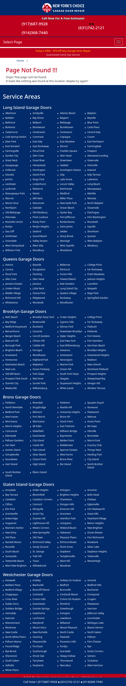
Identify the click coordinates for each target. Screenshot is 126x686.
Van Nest (10, 445)
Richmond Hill (13, 298)
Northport (10, 207)
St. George (38, 551)
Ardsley (37, 580)
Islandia (9, 174)
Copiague (65, 136)
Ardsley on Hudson (70, 580)
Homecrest (11, 359)
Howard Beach (68, 279)
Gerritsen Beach (96, 345)
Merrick (9, 198)
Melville (91, 193)
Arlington (65, 490)
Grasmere (65, 513)
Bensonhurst (12, 331)
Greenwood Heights (98, 355)
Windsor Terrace (96, 388)
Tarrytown (38, 660)
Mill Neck (38, 198)
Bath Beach (11, 317)
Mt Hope (92, 426)
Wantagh (65, 241)
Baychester (66, 435)
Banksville (38, 585)
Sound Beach (40, 236)
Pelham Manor (13, 641)
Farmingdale (94, 146)
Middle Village (13, 293)
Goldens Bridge (13, 608)
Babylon (91, 113)
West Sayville (67, 245)
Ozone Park (39, 293)
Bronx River (66, 459)
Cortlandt (38, 594)
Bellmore (10, 122)
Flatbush (92, 326)
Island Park (39, 174)
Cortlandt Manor (69, 594)
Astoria (9, 264)
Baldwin (9, 117)
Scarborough (40, 651)
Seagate (64, 378)
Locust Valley (67, 184)
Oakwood (65, 532)
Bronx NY (65, 416)
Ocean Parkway (41, 369)
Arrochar (92, 490)
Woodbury (38, 250)
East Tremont (67, 426)
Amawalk (10, 580)
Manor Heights (95, 523)
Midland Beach (68, 527)
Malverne (38, 188)
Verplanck (38, 665)
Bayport (64, 117)
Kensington (66, 359)
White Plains (12, 670)
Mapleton (38, 364)
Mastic (36, 193)
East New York (68, 340)
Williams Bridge (68, 431)
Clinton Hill (39, 340)
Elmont (64, 146)
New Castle (11, 632)
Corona (9, 269)
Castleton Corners (42, 499)
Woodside (38, 302)
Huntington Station (71, 170)
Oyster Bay (66, 212)
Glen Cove (38, 155)
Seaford (37, 231)
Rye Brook (10, 651)
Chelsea (91, 499)
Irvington (65, 613)
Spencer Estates (68, 450)
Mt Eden (37, 426)
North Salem (94, 632)
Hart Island (11, 464)
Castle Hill (38, 445)
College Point (94, 264)
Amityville (38, 113)
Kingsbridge (39, 407)
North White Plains (15, 637)
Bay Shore (38, 117)
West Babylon (94, 241)
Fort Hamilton (95, 340)
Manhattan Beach (15, 364)
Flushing (37, 274)
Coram (91, 136)
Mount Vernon (95, 627)
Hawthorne (39, 613)
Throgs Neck (94, 450)
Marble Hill (66, 407)
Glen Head (65, 155)
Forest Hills (66, 274)
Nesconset (38, 203)
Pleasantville (39, 641)
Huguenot (10, 523)
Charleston (66, 499)
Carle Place (93, 127)
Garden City (11, 155)
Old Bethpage (13, 212)
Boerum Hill (11, 340)
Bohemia (10, 127)
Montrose (10, 627)
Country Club (94, 445)
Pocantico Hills (68, 641)
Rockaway (65, 298)
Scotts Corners (95, 651)
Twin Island (39, 450)
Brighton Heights (69, 494)
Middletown (66, 445)
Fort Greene (93, 336)
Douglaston (39, 269)
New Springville (41, 532)
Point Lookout (40, 217)
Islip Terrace (94, 174)
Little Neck (38, 288)
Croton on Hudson (70, 599)
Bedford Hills (94, 585)
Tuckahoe (92, 660)
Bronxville (65, 589)
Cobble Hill (39, 345)
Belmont (37, 412)
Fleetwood (93, 412)
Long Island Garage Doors (27, 107)
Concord (37, 504)
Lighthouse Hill (41, 523)
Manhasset (66, 188)
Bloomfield (39, 494)
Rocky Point (39, 222)
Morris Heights (13, 426)
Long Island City (69, 288)
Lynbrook (10, 188)
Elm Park (10, 509)
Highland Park (40, 359)
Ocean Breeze (95, 532)
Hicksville (92, 165)
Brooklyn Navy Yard (43, 317)
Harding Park (94, 454)
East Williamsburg (70, 345)
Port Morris (39, 416)
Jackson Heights (96, 279)
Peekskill (65, 637)
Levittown (10, 184)
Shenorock (11, 656)
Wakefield (38, 431)
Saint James (66, 226)
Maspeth (92, 288)
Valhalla (9, 665)
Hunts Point (66, 421)
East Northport (95, 141)
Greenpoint (66, 355)
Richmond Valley (42, 542)
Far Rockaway (94, 269)
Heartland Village (96, 518)
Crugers (91, 599)
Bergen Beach (13, 336)
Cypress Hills (67, 322)
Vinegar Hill (93, 383)
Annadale (10, 490)
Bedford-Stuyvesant (16, 326)
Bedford (64, 585)
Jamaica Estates (13, 283)
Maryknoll (38, 622)
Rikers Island (40, 472)
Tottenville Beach (14, 561)
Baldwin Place (13, 585)
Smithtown (11, 236)
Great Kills (92, 513)
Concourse (11, 431)
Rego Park (92, 293)
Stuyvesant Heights (70, 383)
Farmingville (12, 151)
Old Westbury (40, 212)
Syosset (91, 236)
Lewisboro (65, 618)
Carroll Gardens (41, 336)
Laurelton (92, 283)
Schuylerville (12, 454)
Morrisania (11, 421)
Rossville (10, 546)
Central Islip (93, 132)
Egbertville (93, 504)
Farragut (37, 350)
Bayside (37, 264)
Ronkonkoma (67, 222)
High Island (39, 464)
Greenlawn (66, 160)
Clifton (9, 504)
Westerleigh (93, 561)
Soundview (11, 459)
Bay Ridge (10, 322)
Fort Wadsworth (96, 509)
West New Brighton (16, 565)
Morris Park (93, 440)
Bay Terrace (11, 494)
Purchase (38, 646)
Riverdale (38, 402)
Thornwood (66, 660)
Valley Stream (40, 241)
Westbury (92, 245)
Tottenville (93, 556)
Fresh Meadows (96, 274)
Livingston (65, 523)
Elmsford (65, 603)
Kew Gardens (67, 283)
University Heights (70, 412)
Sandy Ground (40, 546)
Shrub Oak (38, 656)
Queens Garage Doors (23, 259)
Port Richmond (95, 537)
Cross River (11, 599)
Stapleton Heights (97, 551)
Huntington (39, 170)
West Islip (38, 245)
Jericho (9, 179)
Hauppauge (11, 165)
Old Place (10, 537)
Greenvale (92, 160)
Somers (91, 656)
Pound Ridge (12, 646)
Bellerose (65, 264)
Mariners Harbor (14, 527)
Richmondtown (68, 542)
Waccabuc (65, 665)
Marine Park (66, 364)
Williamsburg (40, 388)
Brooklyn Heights (96, 350)
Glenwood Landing (97, 155)
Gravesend (11, 355)
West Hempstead (14, 245)
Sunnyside (11, 556)
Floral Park (39, 151)
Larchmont (39, 618)
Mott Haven (11, 416)
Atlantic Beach (68, 113)
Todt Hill (37, 556)
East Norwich (12, 146)
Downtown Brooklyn (71, 331)
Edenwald (10, 435)
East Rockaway (41, 146)
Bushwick (38, 326)
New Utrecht (94, 364)
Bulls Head (93, 494)
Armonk (91, 580)
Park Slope (38, 374)
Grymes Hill (39, 518)
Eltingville (38, 509)
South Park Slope (69, 374)
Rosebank (92, 542)
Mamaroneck (12, 622)
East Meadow (67, 141)
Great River (39, 160)
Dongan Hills (67, 504)
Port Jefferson (67, 217)
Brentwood (39, 127)
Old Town (38, 537)
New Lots (10, 369)
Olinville (91, 431)
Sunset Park (39, 383)
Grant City (38, 513)
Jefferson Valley (95, 613)
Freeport (92, 151)
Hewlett (64, 165)
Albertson (10, 113)
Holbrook (10, 170)
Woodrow (65, 565)
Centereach (39, 132)
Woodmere (66, 250)
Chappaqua (11, 594)
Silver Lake (93, 546)
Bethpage (65, 122)
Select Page (12, 42)
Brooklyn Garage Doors (24, 311)
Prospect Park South (16, 378)
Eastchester (39, 435)
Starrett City (11, 383)
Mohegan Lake (95, 622)
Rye (89, 646)
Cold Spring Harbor (16, 136)
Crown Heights (68, 317)
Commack (38, 136)
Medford (65, 193)
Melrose (91, 416)
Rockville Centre (14, 222)
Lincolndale (93, 618)
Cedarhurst (11, 132)
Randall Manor (13, 542)
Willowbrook (39, 565)
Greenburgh (66, 608)
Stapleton (65, 551)
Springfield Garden (97, 298)
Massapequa (94, 188)
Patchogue (93, 212)
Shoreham (93, 231)
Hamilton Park (68, 518)
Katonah (9, 618)
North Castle (67, 632)
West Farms (66, 454)
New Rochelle (40, 632)
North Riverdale (13, 407)
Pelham (91, 637)
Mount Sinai (11, 203)
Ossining (37, 637)
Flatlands (92, 331)
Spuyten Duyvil (95, 402)
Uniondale (11, 241)
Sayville (91, 226)
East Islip (37, 141)
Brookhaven (66, 127)
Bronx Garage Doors (22, 397)
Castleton (10, 499)
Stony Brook (66, 236)
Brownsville (39, 322)
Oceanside (93, 207)
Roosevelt (92, 222)
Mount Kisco (39, 627)
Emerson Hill (67, 509)
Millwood (65, 622)
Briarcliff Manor (41, 589)
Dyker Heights (68, 336)
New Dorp (10, 532)
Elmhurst (65, 269)
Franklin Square (68, 151)
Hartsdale (10, 613)
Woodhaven (66, 302)
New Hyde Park (68, 203)
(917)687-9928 (35, 23)
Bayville (91, 117)
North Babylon (95, 203)
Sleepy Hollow (67, 656)
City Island (38, 440)
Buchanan (92, 589)
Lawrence (92, 179)
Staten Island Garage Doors (28, 484)
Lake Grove (66, 179)
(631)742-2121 (91, 27)
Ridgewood (39, 298)
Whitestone (11, 302)
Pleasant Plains (68, 537)
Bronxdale (92, 435)
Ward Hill (65, 561)
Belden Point (67, 440)
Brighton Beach (13, 350)
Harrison (92, 608)
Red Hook (38, 378)
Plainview (10, 217)
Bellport (37, 122)
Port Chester (94, 641)
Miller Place (66, 198)
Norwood (92, 407)
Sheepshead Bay (96, 378)
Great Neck (11, 160)
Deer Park (10, 141)
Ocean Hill (65, 369)
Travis (36, 561)
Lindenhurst (39, 184)
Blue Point (93, 122)
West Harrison (95, 665)
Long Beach (93, 184)
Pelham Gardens (14, 440)
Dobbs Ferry (12, 603)
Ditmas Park (66, 326)
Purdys (64, 646)
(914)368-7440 (35, 32)
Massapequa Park (15, 193)
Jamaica (37, 283)
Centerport (66, 132)
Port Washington (96, 217)
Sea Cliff (9, 231)
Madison (92, 359)
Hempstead (39, 165)
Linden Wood (12, 288)
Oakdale (37, 207)
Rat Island (65, 464)
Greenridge (11, 518)
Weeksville (11, 388)
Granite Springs (41, 608)
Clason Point (39, 459)
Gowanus (65, 350)
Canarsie (37, 331)
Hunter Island (12, 450)
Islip (62, 174)
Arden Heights (40, 490)
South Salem (12, 660)
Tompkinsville (67, 556)
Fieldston (10, 402)
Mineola (91, 198)
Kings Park (38, 179)
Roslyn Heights (41, 226)
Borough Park (13, 345)
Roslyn (9, 226)
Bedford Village (13, 589)
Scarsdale (65, 651)
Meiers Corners (41, 527)
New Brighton (95, 527)
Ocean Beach (67, 207)
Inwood (91, 170)
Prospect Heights (96, 374)
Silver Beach (39, 454)
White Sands (67, 388)
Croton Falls (39, 599)
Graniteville (11, 513)
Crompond (93, 594)
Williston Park (12, 250)
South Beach (12, 551)
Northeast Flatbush (97, 369)
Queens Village (68, 293)
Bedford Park (12, 412)
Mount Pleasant (68, 627)
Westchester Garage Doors (28, 574)
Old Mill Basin (12, 374)
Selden (63, 231)
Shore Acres (66, 546)
